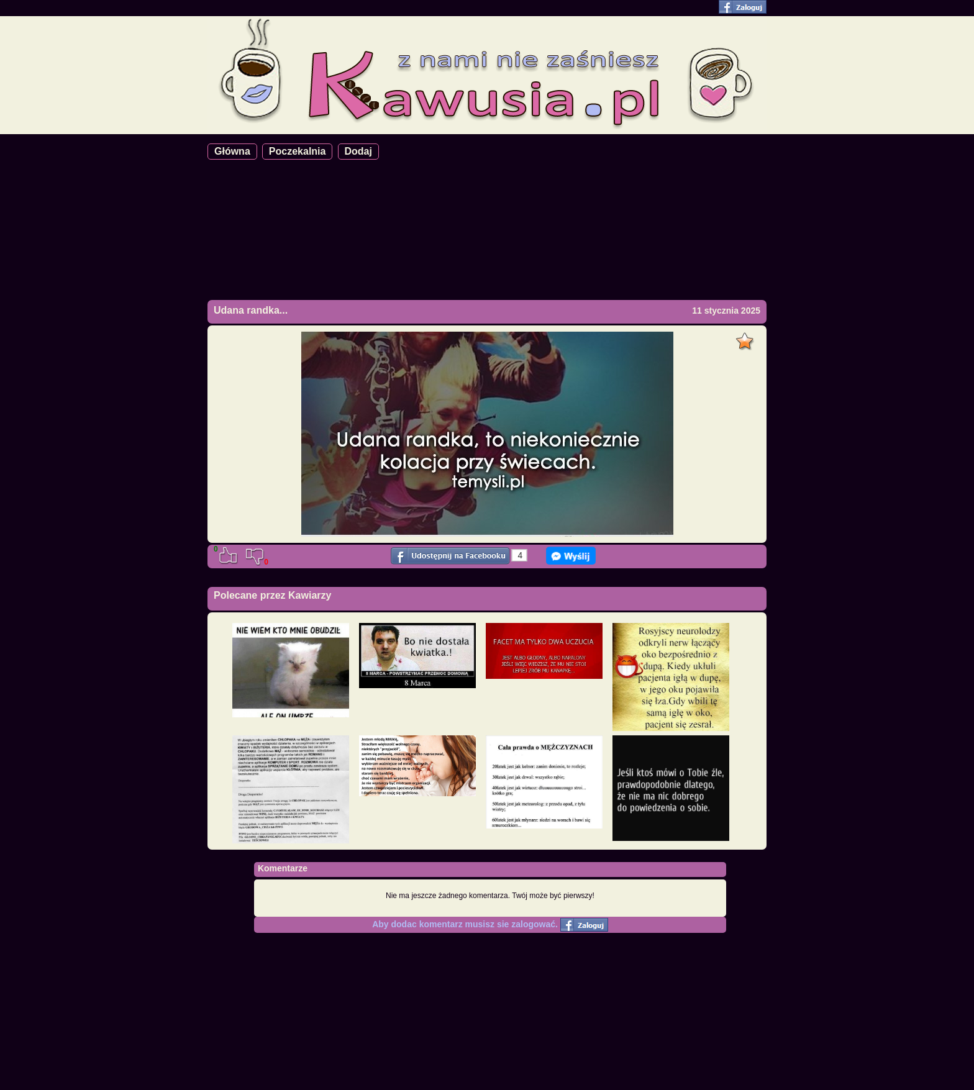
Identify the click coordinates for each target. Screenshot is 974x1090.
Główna (232, 151)
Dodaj (358, 151)
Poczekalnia (297, 151)
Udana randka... (251, 310)
